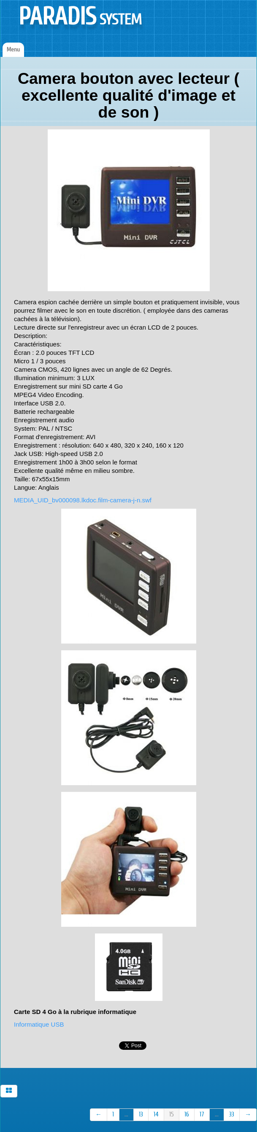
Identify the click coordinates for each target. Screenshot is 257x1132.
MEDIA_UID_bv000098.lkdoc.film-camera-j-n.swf (82, 500)
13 (141, 1114)
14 (156, 1114)
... (126, 1114)
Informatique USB (39, 1024)
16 (186, 1114)
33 (231, 1114)
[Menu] (13, 50)
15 (171, 1114)
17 (202, 1114)
